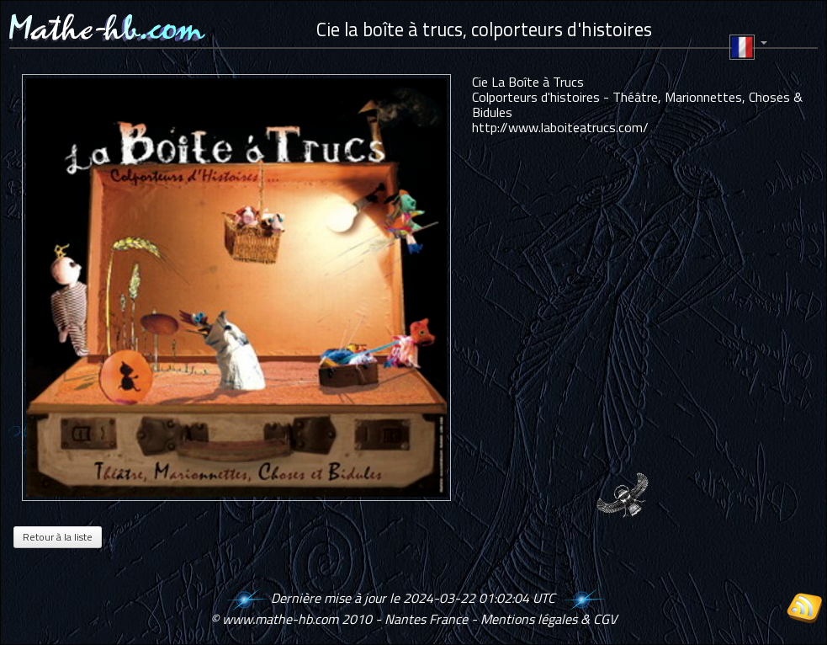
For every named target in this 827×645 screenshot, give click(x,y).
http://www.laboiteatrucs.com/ (560, 127)
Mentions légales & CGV (548, 619)
